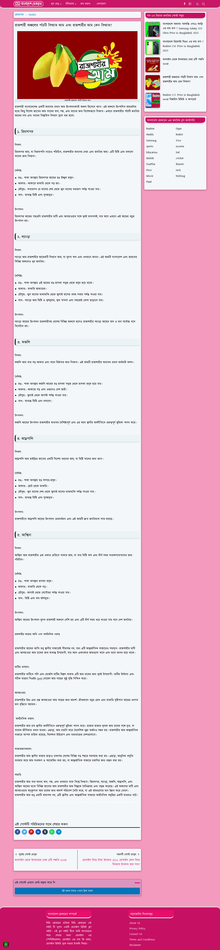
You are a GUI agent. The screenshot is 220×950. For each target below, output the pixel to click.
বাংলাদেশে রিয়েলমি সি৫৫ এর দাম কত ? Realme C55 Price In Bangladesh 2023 (183, 46)
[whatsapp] (190, 4)
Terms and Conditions (142, 940)
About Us (134, 923)
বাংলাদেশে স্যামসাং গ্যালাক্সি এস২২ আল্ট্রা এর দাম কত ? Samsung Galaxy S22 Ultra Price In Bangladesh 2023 (183, 28)
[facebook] (184, 4)
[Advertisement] (175, 218)
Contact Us (135, 934)
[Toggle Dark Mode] (197, 4)
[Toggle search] (203, 4)
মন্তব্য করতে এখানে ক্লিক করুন (77, 891)
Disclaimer (135, 945)
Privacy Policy (137, 929)
